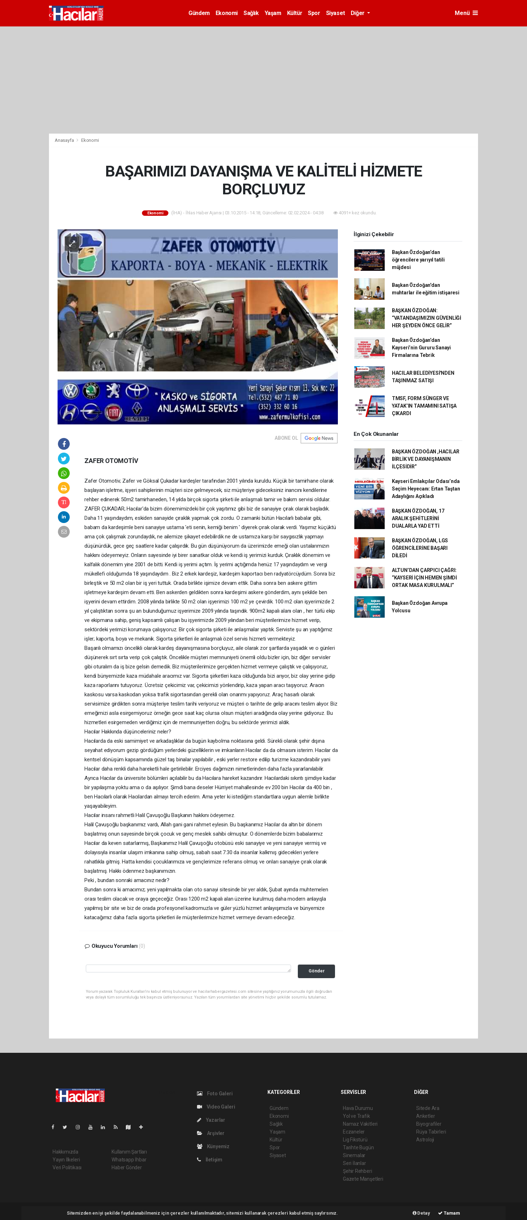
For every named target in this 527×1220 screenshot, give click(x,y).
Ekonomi (227, 13)
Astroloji (425, 1139)
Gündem (199, 13)
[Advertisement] (263, 80)
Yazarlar (211, 1120)
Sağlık (251, 13)
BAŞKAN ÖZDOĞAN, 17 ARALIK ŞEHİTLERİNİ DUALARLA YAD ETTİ (418, 518)
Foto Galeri (215, 1093)
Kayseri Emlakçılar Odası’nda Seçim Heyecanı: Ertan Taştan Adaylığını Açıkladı (426, 488)
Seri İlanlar (354, 1163)
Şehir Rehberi (357, 1171)
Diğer (358, 13)
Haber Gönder (127, 1167)
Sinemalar (354, 1155)
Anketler (425, 1116)
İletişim (209, 1159)
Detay (421, 1213)
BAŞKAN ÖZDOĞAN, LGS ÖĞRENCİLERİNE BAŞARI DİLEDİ (420, 548)
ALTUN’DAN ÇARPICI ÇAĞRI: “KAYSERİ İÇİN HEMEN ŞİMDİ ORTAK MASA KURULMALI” (424, 577)
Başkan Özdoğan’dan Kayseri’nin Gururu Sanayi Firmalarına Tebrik (421, 347)
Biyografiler (429, 1124)
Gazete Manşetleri (363, 1179)
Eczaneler (354, 1132)
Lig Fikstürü (355, 1139)
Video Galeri (216, 1107)
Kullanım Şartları (129, 1152)
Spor (314, 13)
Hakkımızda (65, 1152)
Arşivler (211, 1133)
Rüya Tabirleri (431, 1132)
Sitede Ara (427, 1108)
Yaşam (273, 13)
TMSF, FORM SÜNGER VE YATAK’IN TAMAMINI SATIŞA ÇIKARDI (424, 405)
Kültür (294, 13)
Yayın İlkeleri (66, 1159)
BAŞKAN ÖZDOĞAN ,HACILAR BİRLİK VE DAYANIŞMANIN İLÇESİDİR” (425, 459)
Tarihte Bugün (358, 1147)
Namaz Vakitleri (360, 1124)
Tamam (449, 1213)
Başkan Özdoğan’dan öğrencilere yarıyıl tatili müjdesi (418, 259)
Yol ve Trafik (356, 1116)
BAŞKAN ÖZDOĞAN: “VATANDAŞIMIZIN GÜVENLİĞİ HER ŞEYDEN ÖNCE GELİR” (426, 318)
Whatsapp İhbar (129, 1159)
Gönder (317, 970)
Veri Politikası (67, 1167)
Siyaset (335, 13)
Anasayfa (65, 140)
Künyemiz (213, 1146)
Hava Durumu (358, 1108)
